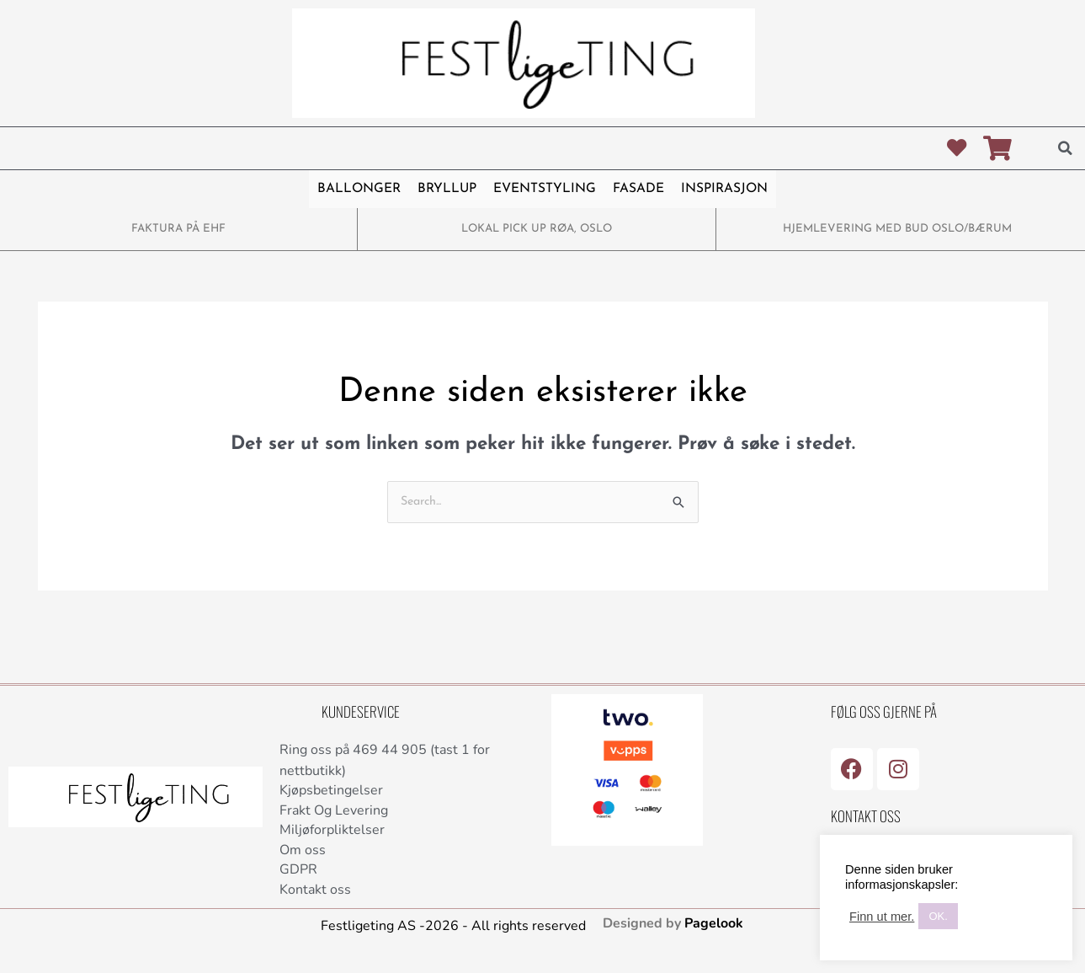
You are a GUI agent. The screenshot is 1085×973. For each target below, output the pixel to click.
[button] (1064, 148)
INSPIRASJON (720, 189)
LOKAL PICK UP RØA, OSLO (536, 228)
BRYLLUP (448, 189)
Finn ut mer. (881, 916)
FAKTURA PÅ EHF (178, 228)
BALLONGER (363, 189)
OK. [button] (937, 916)
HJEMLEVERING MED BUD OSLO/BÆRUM (897, 228)
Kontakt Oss (866, 815)
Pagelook (713, 930)
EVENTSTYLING (542, 189)
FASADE (634, 189)
